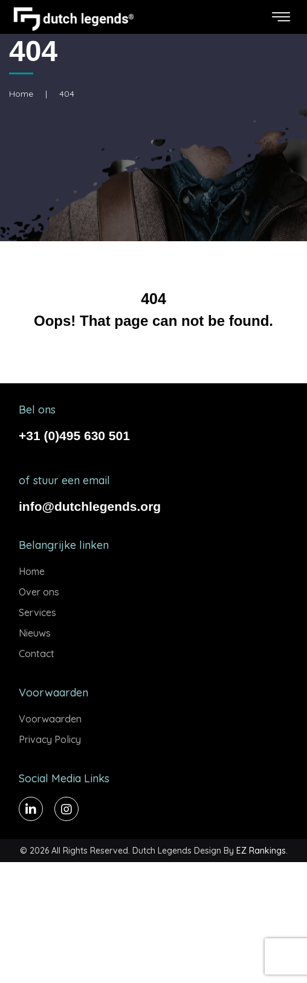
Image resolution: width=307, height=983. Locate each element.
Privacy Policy (50, 739)
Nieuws (35, 633)
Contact (36, 653)
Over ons (39, 592)
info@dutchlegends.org (90, 506)
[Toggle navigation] (281, 17)
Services (37, 612)
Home (21, 93)
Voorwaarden (50, 719)
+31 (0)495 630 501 (74, 436)
